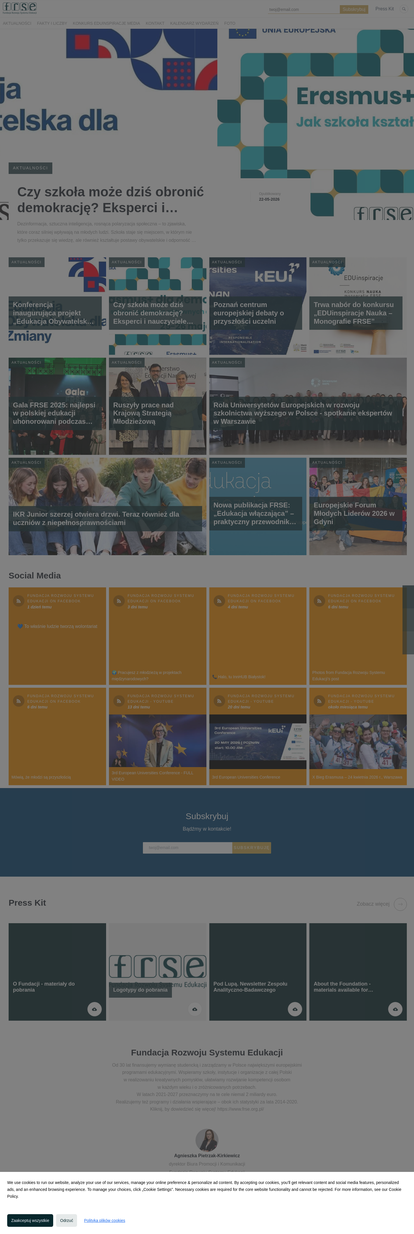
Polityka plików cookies (104, 1220)
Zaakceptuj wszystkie (30, 1220)
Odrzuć (66, 1220)
